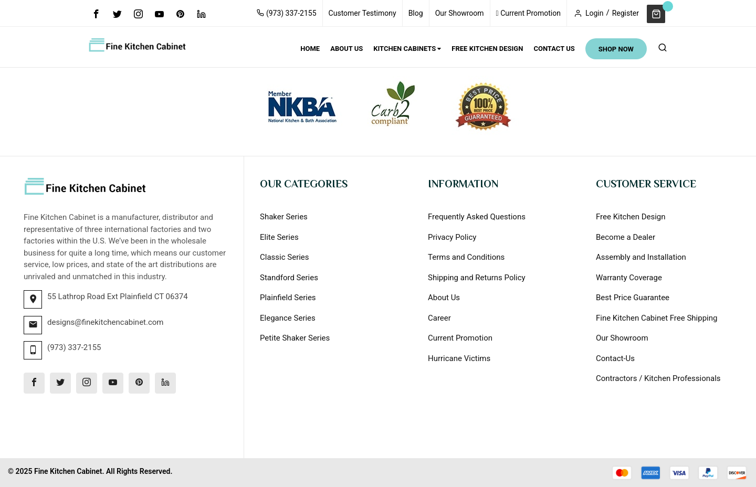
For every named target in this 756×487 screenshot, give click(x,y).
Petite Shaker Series (295, 338)
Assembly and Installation (641, 257)
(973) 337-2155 (286, 13)
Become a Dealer (625, 237)
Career (439, 318)
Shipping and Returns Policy (477, 277)
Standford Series (289, 277)
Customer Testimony (362, 13)
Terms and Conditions (466, 257)
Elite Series (279, 237)
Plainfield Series (288, 297)
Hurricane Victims (459, 358)
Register (625, 13)
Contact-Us (615, 358)
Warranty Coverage (629, 277)
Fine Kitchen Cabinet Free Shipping (656, 318)
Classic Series (284, 257)
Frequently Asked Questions (477, 216)
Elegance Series (288, 318)
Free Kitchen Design (631, 216)
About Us (444, 297)
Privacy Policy (452, 237)
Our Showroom (459, 13)
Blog (415, 13)
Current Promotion (528, 13)
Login (594, 13)
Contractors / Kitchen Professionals (658, 378)
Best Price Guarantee (632, 297)
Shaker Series (284, 216)
